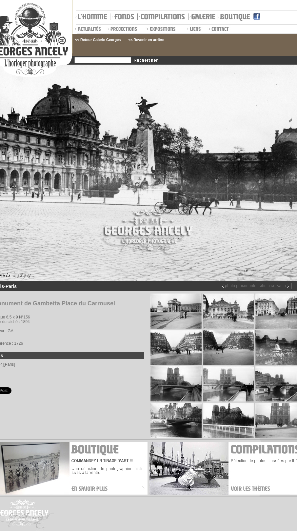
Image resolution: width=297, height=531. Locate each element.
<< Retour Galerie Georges (98, 40)
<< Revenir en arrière (146, 40)
